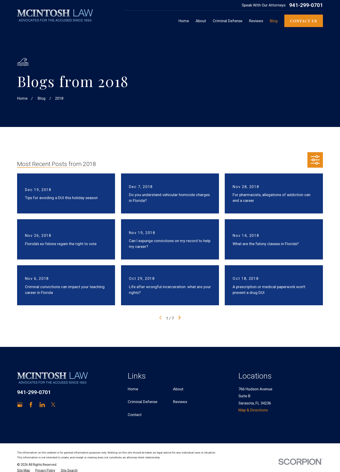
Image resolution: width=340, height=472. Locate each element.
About (178, 389)
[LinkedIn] (42, 404)
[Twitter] (53, 404)
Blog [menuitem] (274, 21)
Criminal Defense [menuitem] (227, 21)
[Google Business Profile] (19, 404)
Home (133, 389)
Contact (135, 414)
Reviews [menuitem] (256, 21)
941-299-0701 (306, 5)
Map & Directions (253, 410)
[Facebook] (30, 404)
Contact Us (303, 20)
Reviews (180, 401)
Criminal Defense (142, 401)
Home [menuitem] (184, 21)
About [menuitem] (201, 21)
